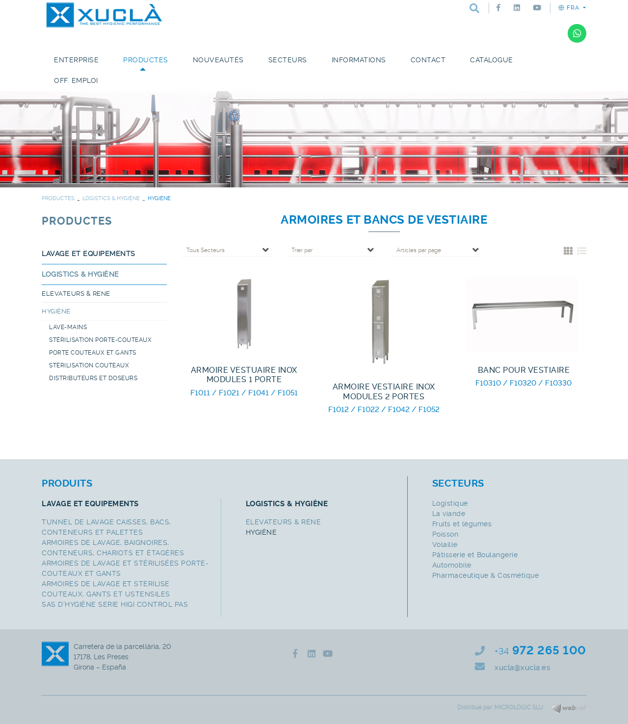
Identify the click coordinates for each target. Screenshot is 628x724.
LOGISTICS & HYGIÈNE (111, 198)
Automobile (451, 565)
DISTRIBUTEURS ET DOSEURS (93, 378)
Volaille (445, 544)
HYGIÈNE (56, 311)
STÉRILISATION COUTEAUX (89, 365)
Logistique (450, 503)
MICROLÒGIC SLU (519, 707)
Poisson (445, 534)
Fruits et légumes (462, 524)
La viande (449, 513)
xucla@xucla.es (522, 667)
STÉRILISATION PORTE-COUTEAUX (100, 339)
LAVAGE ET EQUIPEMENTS (88, 254)
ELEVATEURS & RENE (76, 293)
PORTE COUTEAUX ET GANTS (92, 352)
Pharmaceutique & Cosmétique (485, 575)
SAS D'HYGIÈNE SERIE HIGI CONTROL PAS (115, 604)
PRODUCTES (58, 198)
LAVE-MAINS (68, 327)
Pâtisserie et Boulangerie (475, 555)
